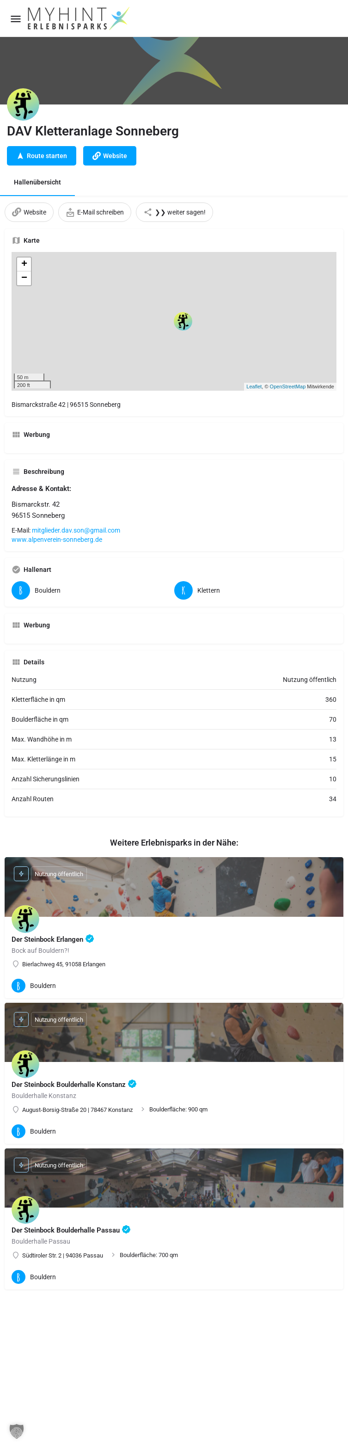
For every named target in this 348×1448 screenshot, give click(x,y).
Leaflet (254, 386)
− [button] (24, 278)
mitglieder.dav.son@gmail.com (76, 530)
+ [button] (24, 264)
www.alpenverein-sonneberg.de (57, 539)
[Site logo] (79, 18)
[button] (16, 1431)
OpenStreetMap (288, 386)
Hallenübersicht (37, 182)
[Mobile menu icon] (15, 19)
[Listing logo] (23, 104)
